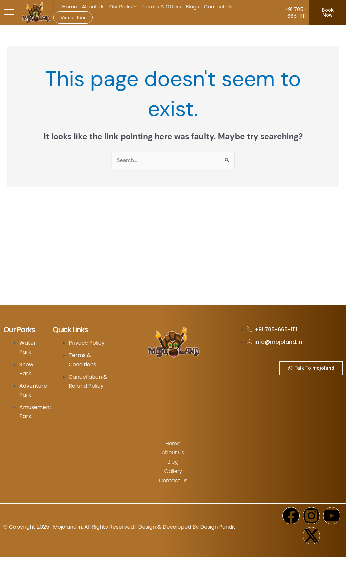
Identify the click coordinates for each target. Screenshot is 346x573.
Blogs (192, 6)
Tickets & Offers (161, 6)
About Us (93, 6)
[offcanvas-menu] (9, 13)
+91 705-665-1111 (295, 12)
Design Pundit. (218, 526)
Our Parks (123, 6)
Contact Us (218, 6)
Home (69, 6)
